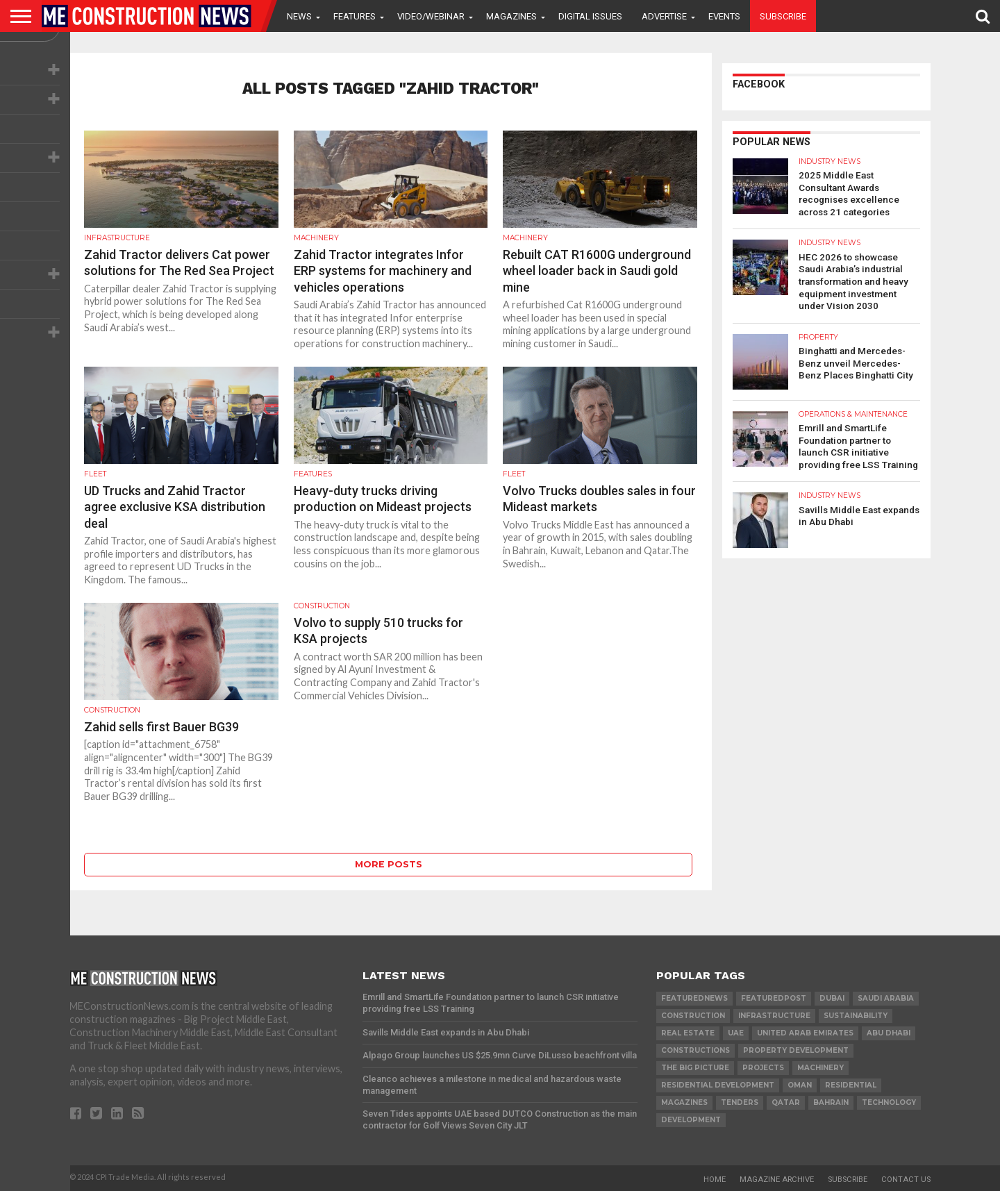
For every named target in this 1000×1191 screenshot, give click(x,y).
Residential (850, 1085)
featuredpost (773, 998)
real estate (688, 1033)
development (691, 1119)
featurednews (694, 998)
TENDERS (739, 1102)
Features (354, 16)
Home (714, 1179)
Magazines (511, 16)
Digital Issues (590, 16)
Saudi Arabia (886, 998)
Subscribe (783, 16)
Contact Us (906, 1179)
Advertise (664, 16)
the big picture (695, 1067)
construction (693, 1015)
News (299, 16)
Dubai (831, 998)
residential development (717, 1085)
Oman (800, 1085)
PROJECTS (763, 1067)
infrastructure (774, 1015)
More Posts (388, 864)
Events (724, 16)
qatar (786, 1102)
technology (889, 1102)
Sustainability (856, 1015)
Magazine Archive (777, 1179)
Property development (796, 1050)
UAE (736, 1033)
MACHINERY (820, 1067)
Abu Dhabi (888, 1033)
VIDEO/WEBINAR (431, 16)
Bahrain (831, 1102)
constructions (695, 1050)
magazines (684, 1102)
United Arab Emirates (805, 1033)
